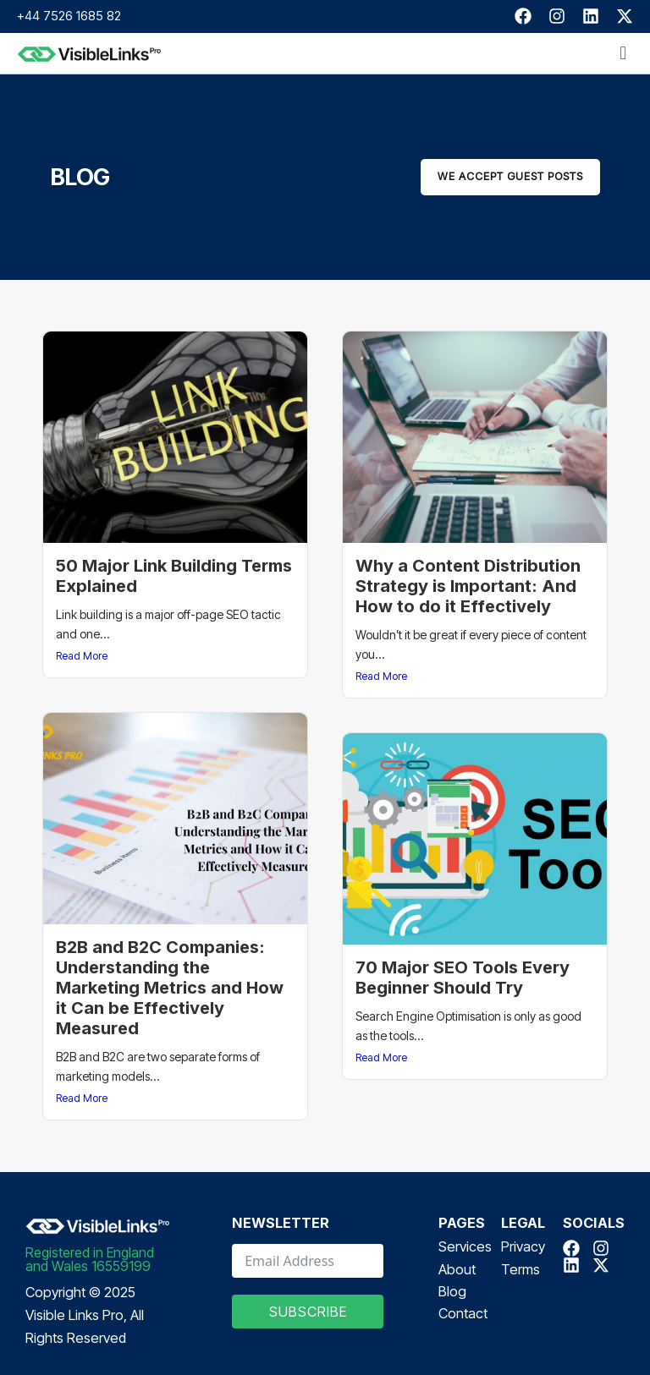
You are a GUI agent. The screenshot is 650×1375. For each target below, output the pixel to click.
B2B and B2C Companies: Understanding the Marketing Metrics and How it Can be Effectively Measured (170, 987)
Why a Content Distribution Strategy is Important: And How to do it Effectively (468, 586)
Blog (452, 1291)
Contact (463, 1313)
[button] (623, 53)
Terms (520, 1269)
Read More (81, 655)
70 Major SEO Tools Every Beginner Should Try (462, 977)
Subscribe (308, 1311)
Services (465, 1246)
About (457, 1269)
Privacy (523, 1246)
